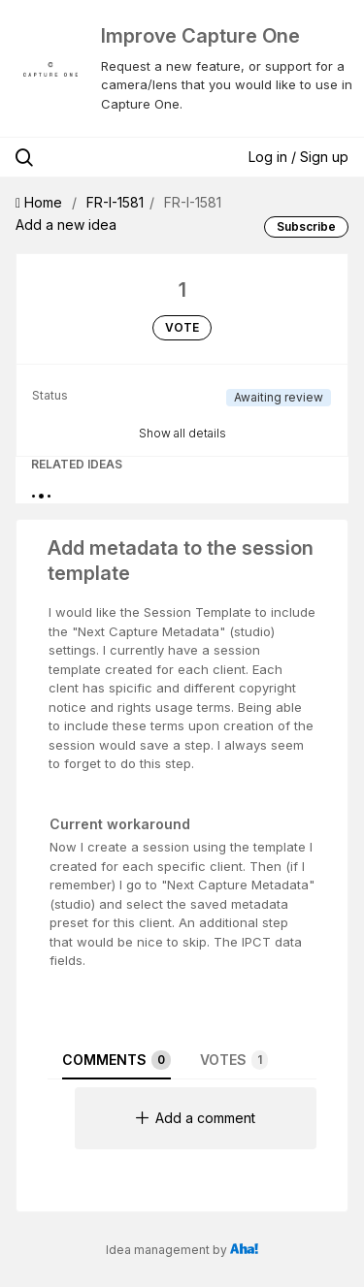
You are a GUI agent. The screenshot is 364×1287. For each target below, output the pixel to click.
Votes (234, 1060)
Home (41, 202)
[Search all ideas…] (115, 157)
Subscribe (306, 226)
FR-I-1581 (115, 202)
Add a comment (195, 1118)
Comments (116, 1060)
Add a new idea (66, 224)
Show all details (182, 433)
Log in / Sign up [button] (298, 156)
